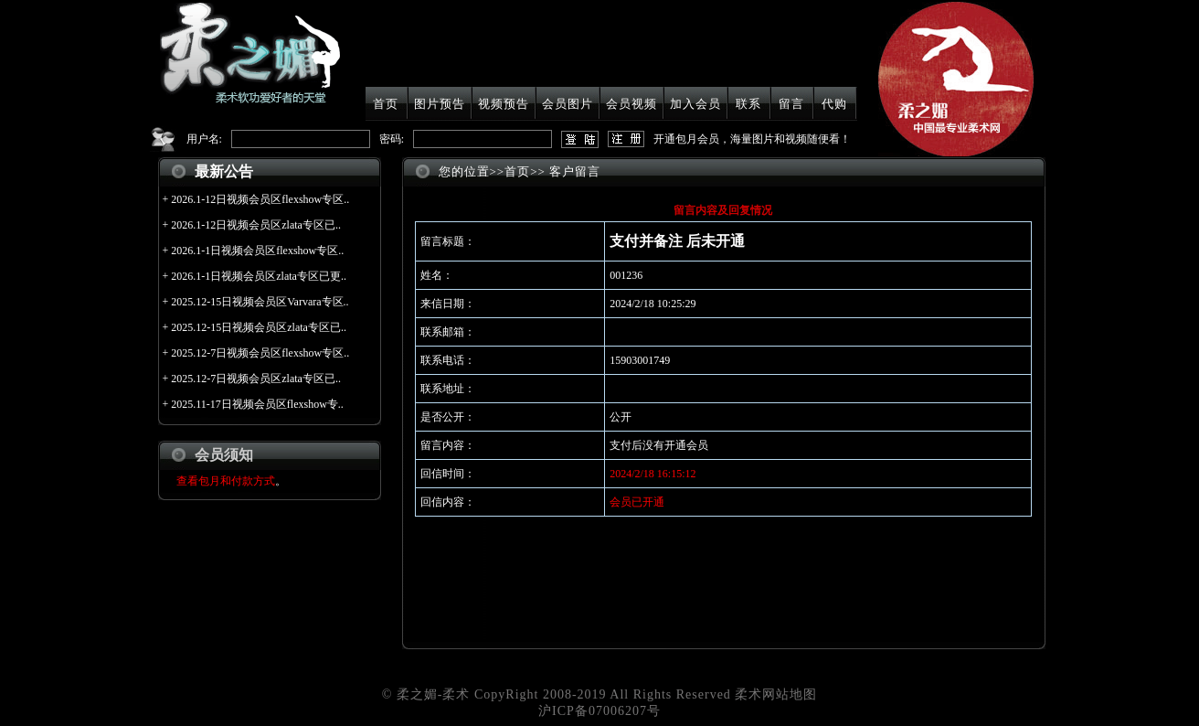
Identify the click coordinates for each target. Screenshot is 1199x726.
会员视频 (631, 104)
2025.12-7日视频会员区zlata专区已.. (256, 378)
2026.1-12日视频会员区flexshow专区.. (260, 199)
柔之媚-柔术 (434, 694)
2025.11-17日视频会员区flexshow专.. (257, 404)
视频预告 (503, 104)
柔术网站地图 (776, 694)
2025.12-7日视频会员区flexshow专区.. (260, 353)
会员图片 (567, 104)
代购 (834, 104)
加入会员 (695, 104)
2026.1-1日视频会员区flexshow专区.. (257, 250)
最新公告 (224, 171)
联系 (748, 104)
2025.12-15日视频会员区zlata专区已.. (258, 327)
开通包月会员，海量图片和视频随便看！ (752, 139)
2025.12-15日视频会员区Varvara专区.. (259, 301)
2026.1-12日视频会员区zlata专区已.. (256, 225)
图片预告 (439, 104)
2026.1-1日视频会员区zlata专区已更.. (258, 276)
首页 (385, 104)
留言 (791, 104)
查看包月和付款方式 (225, 481)
